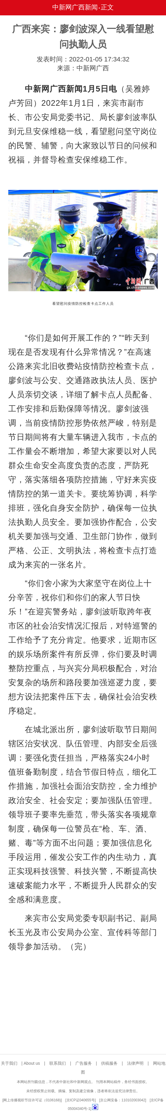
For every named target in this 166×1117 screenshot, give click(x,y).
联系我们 (57, 1063)
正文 (107, 7)
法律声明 (135, 1063)
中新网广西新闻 (75, 7)
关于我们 (9, 1063)
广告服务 (83, 1063)
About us (32, 1063)
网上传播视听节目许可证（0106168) (32, 1100)
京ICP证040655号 (80, 1100)
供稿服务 (109, 1063)
